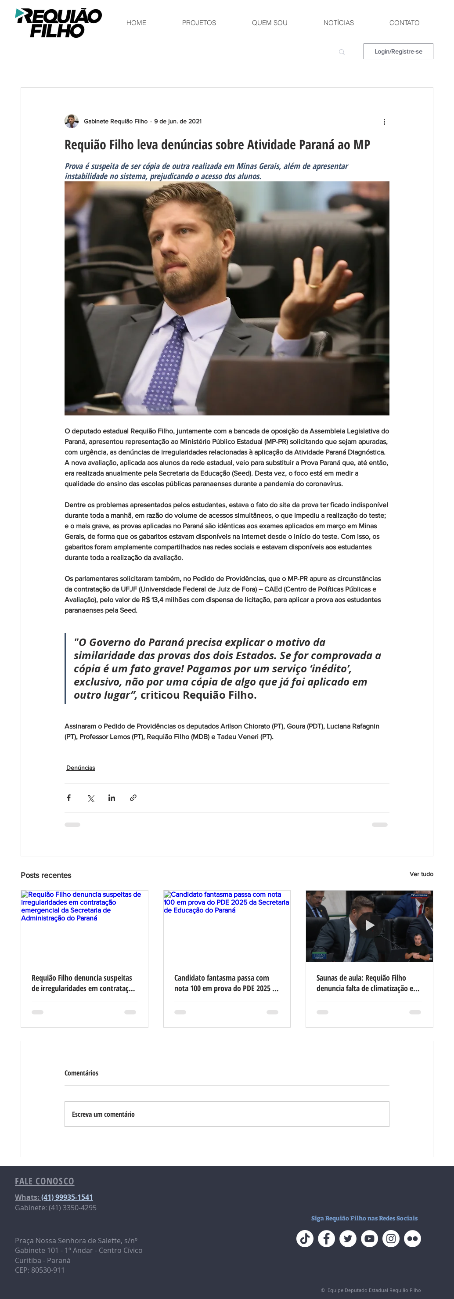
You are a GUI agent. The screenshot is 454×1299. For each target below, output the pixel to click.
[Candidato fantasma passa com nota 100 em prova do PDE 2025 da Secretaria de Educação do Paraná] (227, 926)
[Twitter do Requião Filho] (348, 1238)
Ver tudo (421, 873)
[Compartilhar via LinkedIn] (112, 798)
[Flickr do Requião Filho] (412, 1238)
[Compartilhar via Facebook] (69, 798)
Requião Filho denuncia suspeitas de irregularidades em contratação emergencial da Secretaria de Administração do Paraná (84, 982)
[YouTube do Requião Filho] (369, 1238)
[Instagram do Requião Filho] (391, 1238)
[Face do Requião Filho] (326, 1238)
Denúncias (80, 767)
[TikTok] (304, 1238)
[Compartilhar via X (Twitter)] (90, 798)
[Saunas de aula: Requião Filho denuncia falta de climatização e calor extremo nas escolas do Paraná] (369, 926)
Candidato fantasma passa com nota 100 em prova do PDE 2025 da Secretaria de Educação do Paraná (227, 982)
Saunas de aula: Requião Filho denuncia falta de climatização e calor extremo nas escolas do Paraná (365, 982)
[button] (342, 51)
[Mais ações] (384, 121)
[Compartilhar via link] (133, 798)
